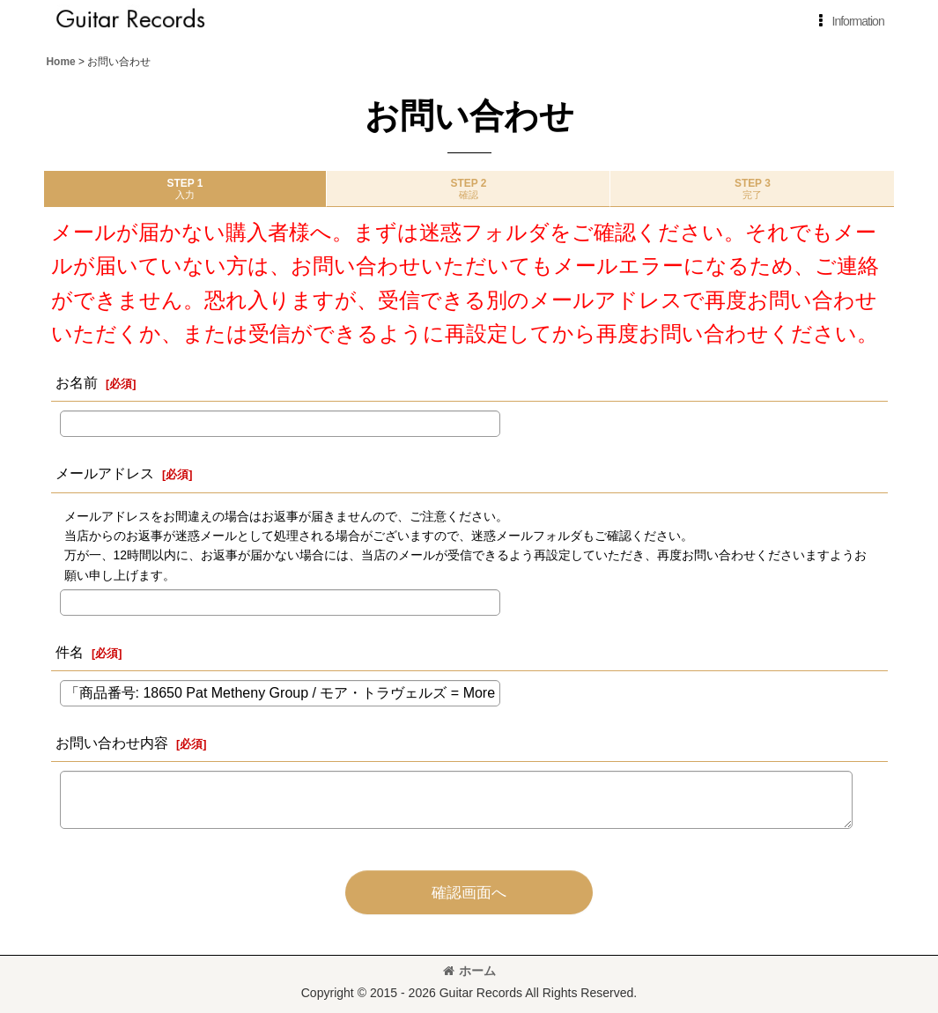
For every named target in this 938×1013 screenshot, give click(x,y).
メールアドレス (104, 473)
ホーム (469, 971)
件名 (69, 652)
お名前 (76, 382)
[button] (848, 21)
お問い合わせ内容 (111, 743)
